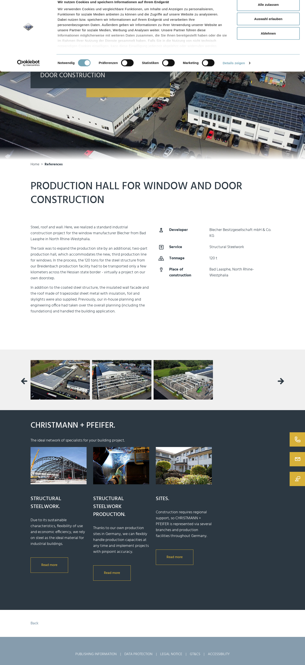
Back (34, 623)
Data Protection (138, 654)
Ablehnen (268, 40)
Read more (49, 565)
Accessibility (219, 654)
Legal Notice (171, 654)
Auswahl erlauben (268, 26)
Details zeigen (234, 70)
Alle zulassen (268, 11)
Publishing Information (96, 654)
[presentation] (24, 381)
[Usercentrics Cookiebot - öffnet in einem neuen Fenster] (28, 70)
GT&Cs (195, 654)
